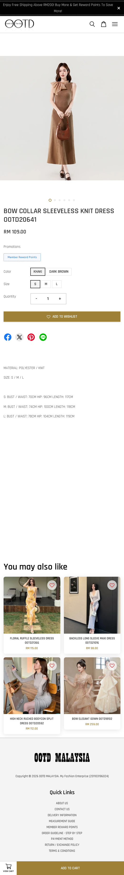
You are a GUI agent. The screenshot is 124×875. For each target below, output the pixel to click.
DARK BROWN (58, 271)
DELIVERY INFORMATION (62, 815)
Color (7, 271)
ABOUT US (62, 803)
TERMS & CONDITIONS (62, 851)
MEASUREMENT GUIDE (62, 821)
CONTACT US (62, 809)
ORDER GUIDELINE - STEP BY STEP (62, 833)
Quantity (10, 296)
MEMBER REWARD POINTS (62, 827)
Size (7, 284)
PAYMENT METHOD (62, 839)
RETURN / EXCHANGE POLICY (62, 845)
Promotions (12, 246)
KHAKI (38, 271)
